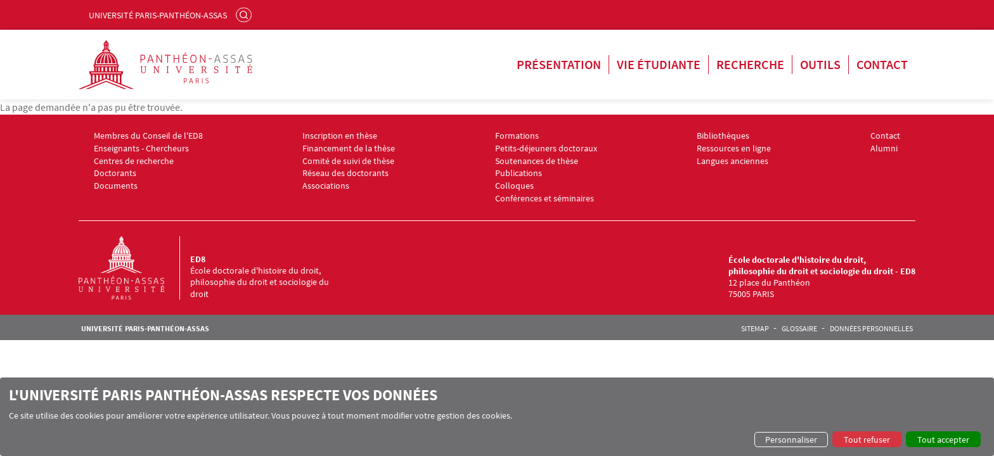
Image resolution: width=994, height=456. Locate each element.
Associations (325, 185)
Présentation (559, 64)
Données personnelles (871, 328)
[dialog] (497, 416)
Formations (517, 135)
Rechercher (245, 14)
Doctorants (115, 173)
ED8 (197, 259)
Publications (518, 173)
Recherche (750, 64)
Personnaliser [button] (791, 439)
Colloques (514, 185)
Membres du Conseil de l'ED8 (148, 135)
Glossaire (799, 328)
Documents (116, 185)
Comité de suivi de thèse (348, 161)
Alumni (884, 148)
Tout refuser (867, 439)
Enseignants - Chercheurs (141, 148)
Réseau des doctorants (345, 173)
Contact (882, 64)
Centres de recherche (134, 161)
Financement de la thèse (348, 148)
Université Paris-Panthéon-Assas (158, 15)
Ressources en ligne (734, 148)
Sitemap (755, 328)
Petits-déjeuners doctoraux (546, 148)
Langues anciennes (732, 161)
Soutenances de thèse (536, 161)
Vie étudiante (658, 64)
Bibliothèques (723, 135)
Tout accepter (943, 439)
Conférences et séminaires (544, 198)
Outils (820, 64)
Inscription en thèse (339, 135)
